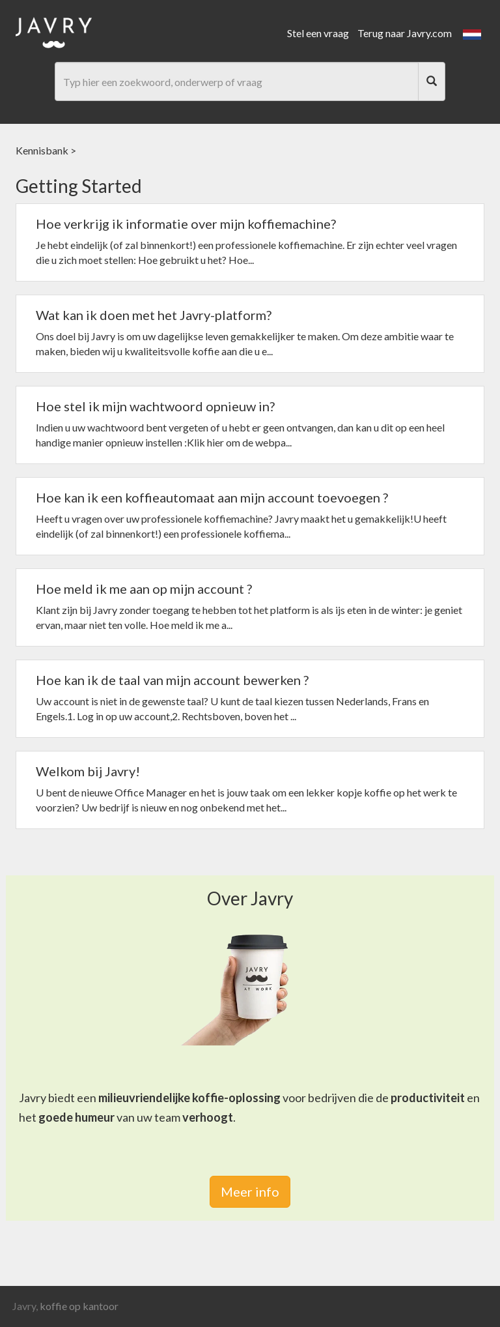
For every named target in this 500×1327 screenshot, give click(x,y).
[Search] (431, 81)
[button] (472, 33)
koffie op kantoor (79, 1306)
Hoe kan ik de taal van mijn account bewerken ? (172, 680)
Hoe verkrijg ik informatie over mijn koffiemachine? (186, 223)
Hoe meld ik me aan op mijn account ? (144, 588)
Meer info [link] (250, 1191)
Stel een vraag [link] (318, 33)
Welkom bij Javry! (88, 771)
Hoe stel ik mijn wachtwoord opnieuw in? (155, 406)
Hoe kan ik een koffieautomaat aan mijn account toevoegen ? (212, 497)
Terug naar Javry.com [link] (404, 33)
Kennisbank (42, 150)
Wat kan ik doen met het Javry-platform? (153, 315)
